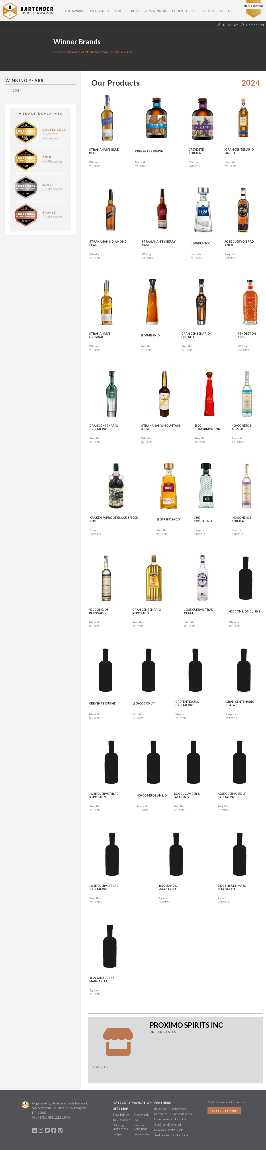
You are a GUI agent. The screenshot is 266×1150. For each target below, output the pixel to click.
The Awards (75, 11)
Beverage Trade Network (170, 1108)
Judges (120, 11)
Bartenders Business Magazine (173, 1114)
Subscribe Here (224, 1110)
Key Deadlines (122, 1120)
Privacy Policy (142, 1134)
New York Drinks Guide (168, 1130)
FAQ (136, 1120)
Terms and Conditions (140, 1127)
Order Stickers (185, 11)
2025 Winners (156, 11)
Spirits (225, 11)
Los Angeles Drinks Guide (170, 1119)
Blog (135, 11)
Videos (209, 11)
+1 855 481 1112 (49, 1117)
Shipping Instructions (120, 1127)
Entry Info (99, 11)
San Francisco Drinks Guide (171, 1135)
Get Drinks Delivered (167, 1124)
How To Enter (121, 1114)
